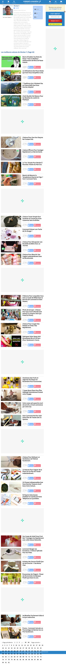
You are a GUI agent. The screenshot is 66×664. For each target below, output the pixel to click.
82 (20, 659)
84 (26, 659)
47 (40, 651)
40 (20, 651)
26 (20, 648)
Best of (8, 2)
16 (33, 645)
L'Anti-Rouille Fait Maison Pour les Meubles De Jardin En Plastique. (32, 98)
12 (22, 645)
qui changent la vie (55, 9)
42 (26, 651)
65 (11, 657)
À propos (61, 2)
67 (17, 657)
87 (35, 659)
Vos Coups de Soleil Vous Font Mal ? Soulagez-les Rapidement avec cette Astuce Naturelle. (33, 538)
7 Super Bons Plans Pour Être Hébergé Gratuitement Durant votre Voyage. (32, 392)
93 (25, 642)
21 (6, 648)
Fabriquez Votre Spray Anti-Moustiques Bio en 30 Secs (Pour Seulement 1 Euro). (31, 338)
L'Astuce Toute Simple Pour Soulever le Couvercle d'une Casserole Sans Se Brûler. (31, 218)
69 (23, 657)
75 (40, 657)
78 (8, 659)
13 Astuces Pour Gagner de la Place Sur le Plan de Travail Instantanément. (32, 471)
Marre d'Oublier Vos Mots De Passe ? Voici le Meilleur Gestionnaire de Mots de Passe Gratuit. (32, 59)
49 (6, 654)
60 (38, 654)
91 (6, 662)
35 (6, 651)
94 (28, 642)
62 (3, 657)
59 (35, 654)
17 (36, 645)
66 (14, 657)
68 (20, 657)
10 (16, 645)
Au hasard (55, 2)
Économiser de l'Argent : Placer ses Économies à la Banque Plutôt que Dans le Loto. (32, 576)
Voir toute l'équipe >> (7, 17)
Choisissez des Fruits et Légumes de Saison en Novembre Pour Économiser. (32, 379)
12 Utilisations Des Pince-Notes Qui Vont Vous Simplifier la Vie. (33, 72)
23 (11, 648)
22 (8, 648)
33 (40, 648)
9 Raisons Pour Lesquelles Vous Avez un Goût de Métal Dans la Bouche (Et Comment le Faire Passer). (33, 298)
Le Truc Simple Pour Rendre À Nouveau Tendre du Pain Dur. (32, 164)
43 (29, 651)
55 (23, 654)
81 (17, 659)
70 (26, 657)
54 (20, 654)
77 (6, 659)
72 (32, 657)
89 (40, 659)
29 (29, 648)
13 (25, 645)
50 (8, 654)
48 (3, 654)
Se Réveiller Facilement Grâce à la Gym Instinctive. (33, 616)
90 (3, 662)
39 (17, 651)
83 (23, 659)
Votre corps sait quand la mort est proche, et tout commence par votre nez (32, 405)
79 (11, 659)
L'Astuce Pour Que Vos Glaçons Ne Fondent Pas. (32, 138)
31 (35, 648)
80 (14, 659)
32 (38, 648)
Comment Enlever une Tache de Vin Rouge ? (32, 230)
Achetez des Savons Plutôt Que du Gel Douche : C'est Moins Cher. (33, 563)
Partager (30, 67)
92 (8, 662)
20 (3, 648)
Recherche (14, 2)
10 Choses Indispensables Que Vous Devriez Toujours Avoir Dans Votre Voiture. (32, 484)
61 (40, 654)
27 (23, 648)
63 (6, 657)
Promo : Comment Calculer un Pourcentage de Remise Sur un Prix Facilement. (32, 630)
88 (38, 659)
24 (14, 648)
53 (17, 654)
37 (11, 651)
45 (35, 651)
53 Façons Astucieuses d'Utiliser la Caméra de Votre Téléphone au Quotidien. (32, 497)
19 (42, 645)
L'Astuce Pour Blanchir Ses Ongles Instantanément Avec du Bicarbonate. (32, 256)
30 (32, 648)
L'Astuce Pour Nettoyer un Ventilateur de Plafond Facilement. (31, 459)
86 (32, 659)
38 (14, 651)
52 (14, 654)
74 (38, 657)
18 (39, 645)
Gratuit (50, 2)
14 (28, 645)
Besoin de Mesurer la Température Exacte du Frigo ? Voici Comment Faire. (32, 177)
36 (8, 651)
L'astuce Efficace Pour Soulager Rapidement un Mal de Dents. (32, 151)
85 (29, 659)
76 (3, 659)
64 (8, 657)
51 (11, 654)
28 (26, 648)
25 (17, 648)
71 (29, 657)
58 (32, 654)
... (22, 642)
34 (3, 651)
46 (38, 651)
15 (30, 645)
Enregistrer (37, 67)
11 (19, 645)
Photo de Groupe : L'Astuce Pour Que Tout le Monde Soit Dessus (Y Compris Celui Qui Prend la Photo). (32, 312)
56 (26, 654)
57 (29, 654)
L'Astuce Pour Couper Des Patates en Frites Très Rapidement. (30, 325)
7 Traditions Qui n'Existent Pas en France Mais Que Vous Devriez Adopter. (32, 85)
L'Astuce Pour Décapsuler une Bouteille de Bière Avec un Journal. (32, 244)
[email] (55, 16)
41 (23, 651)
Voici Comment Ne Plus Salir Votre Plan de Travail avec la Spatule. (32, 417)
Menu (3, 2)
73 (35, 657)
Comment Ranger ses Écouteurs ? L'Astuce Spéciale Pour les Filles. (32, 551)
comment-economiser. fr (32, 1)
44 (32, 651)
